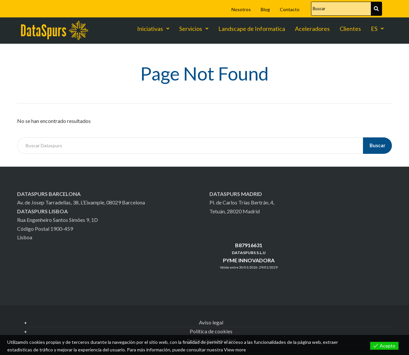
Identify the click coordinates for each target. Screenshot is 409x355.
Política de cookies (211, 331)
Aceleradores (312, 28)
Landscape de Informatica (251, 28)
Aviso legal (211, 322)
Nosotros (241, 9)
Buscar (377, 145)
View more (235, 349)
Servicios (193, 28)
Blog (265, 9)
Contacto (290, 9)
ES (377, 28)
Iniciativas (153, 28)
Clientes (350, 28)
